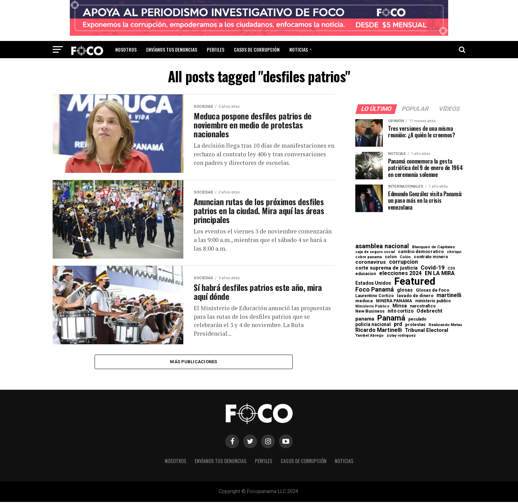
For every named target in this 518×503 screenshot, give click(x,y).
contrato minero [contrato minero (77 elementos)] (431, 257)
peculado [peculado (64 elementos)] (417, 319)
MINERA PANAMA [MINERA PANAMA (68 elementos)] (394, 301)
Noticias (298, 49)
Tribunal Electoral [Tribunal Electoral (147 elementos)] (426, 330)
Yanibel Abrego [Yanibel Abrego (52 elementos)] (369, 335)
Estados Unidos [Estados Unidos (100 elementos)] (373, 283)
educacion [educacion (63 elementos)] (365, 274)
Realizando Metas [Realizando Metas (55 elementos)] (445, 325)
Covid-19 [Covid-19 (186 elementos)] (432, 268)
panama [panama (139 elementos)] (364, 319)
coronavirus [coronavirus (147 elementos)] (370, 262)
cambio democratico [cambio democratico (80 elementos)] (421, 252)
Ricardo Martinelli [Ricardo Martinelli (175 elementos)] (378, 330)
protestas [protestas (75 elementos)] (415, 325)
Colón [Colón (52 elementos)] (405, 257)
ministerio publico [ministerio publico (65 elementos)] (433, 301)
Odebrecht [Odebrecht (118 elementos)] (429, 311)
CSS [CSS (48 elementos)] (451, 269)
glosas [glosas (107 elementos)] (405, 289)
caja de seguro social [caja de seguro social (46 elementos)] (375, 252)
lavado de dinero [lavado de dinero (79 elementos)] (415, 296)
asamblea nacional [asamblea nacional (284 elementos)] (382, 246)
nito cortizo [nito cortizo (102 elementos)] (400, 311)
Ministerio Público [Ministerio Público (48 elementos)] (372, 306)
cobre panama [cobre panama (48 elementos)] (368, 257)
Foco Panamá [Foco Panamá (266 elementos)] (374, 289)
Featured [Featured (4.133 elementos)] (414, 281)
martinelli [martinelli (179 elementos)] (448, 295)
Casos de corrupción (257, 49)
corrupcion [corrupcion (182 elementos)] (403, 262)
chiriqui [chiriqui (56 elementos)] (454, 252)
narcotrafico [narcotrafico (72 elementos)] (423, 306)
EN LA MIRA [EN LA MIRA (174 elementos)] (440, 273)
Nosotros (126, 49)
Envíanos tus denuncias (171, 49)
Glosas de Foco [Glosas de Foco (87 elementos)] (432, 290)
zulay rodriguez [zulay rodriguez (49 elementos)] (401, 336)
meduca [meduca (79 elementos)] (364, 301)
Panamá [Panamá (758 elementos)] (391, 318)
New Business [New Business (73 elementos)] (370, 311)
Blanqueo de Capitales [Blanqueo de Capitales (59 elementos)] (433, 247)
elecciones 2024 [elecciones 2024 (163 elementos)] (400, 273)
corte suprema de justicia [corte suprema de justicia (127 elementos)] (386, 268)
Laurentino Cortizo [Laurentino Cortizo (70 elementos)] (374, 296)
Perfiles (215, 49)
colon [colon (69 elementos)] (391, 257)
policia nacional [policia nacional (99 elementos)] (373, 324)
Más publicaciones (193, 362)
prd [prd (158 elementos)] (398, 324)
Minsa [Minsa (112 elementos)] (399, 305)
